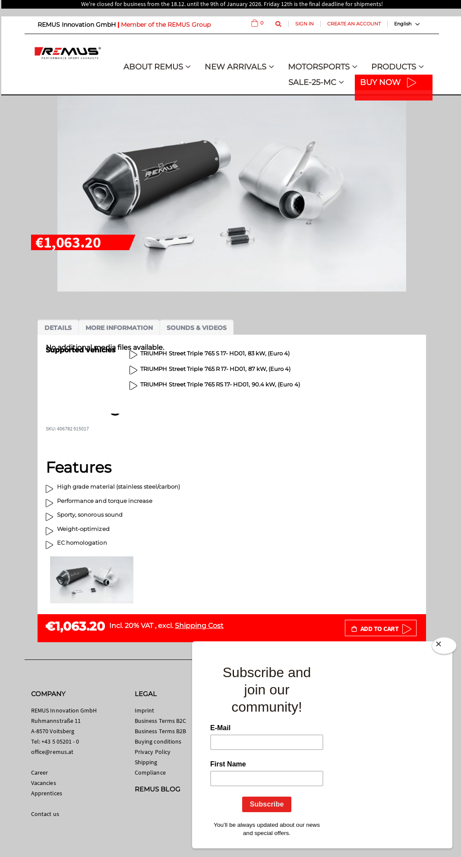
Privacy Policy (153, 752)
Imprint (144, 710)
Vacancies (43, 783)
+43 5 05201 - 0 (60, 741)
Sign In (304, 24)
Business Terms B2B (160, 731)
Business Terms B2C (160, 721)
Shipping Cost (199, 626)
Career (39, 772)
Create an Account (354, 24)
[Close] (444, 647)
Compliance (150, 772)
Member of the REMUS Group (166, 24)
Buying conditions (158, 741)
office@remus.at (52, 752)
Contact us (45, 814)
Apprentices (46, 793)
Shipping (146, 762)
